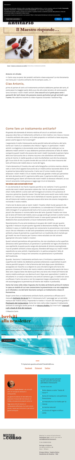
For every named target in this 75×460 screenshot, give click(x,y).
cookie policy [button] (50, 9)
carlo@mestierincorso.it (47, 439)
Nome (3, 336)
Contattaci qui (44, 437)
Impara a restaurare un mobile (19, 67)
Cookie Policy (54, 452)
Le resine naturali (49, 409)
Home (8, 67)
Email (40, 336)
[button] (28, 369)
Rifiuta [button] (58, 19)
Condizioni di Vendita (46, 454)
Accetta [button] (67, 19)
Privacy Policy (22, 346)
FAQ (57, 454)
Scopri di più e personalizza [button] (13, 19)
